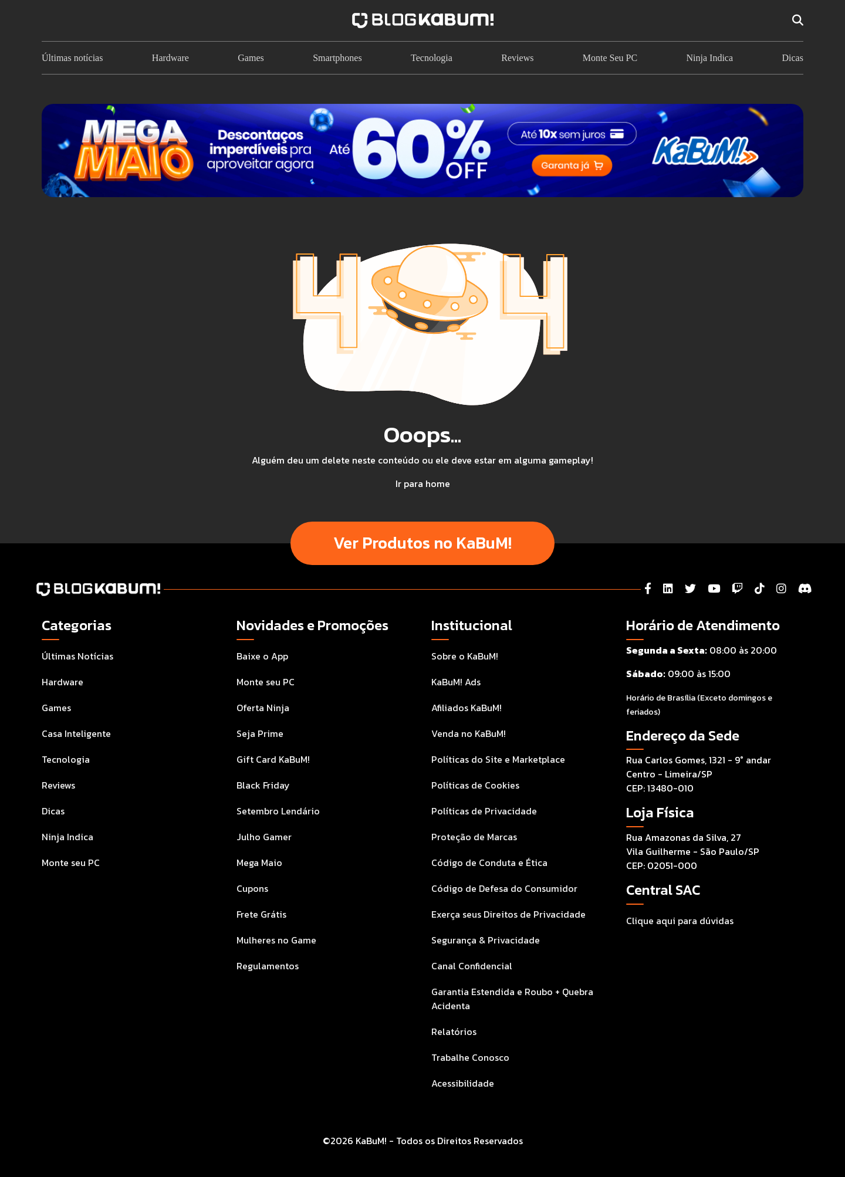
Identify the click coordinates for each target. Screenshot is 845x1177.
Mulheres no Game (276, 940)
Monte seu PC (71, 862)
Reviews (517, 58)
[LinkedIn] (668, 588)
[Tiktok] (760, 588)
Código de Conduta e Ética (489, 862)
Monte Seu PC (610, 58)
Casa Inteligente (76, 733)
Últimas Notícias (77, 656)
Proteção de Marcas (474, 837)
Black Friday (263, 785)
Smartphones (337, 58)
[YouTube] (714, 588)
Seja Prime (259, 733)
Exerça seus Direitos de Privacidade (508, 914)
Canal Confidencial (471, 966)
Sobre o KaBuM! (464, 656)
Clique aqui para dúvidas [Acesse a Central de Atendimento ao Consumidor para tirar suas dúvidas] (680, 921)
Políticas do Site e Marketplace (498, 759)
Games (250, 58)
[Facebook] (647, 588)
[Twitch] (737, 588)
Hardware (170, 58)
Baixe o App (262, 656)
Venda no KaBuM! (468, 733)
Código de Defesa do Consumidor (504, 888)
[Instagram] (781, 588)
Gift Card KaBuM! (273, 759)
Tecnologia (431, 58)
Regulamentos (267, 966)
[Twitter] (690, 588)
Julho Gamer (264, 837)
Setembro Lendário (278, 811)
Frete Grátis (261, 914)
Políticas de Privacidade (484, 811)
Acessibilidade (462, 1083)
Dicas (792, 58)
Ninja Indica (710, 58)
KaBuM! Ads (456, 682)
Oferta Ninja (262, 708)
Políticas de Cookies (475, 785)
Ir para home (423, 483)
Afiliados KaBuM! (466, 708)
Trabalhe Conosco (470, 1057)
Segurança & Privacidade (485, 940)
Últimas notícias (72, 58)
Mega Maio (259, 862)
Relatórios (453, 1031)
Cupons (252, 888)
